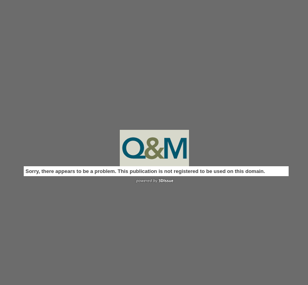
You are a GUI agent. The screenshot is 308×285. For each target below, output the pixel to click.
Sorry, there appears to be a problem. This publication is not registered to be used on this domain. (145, 171)
